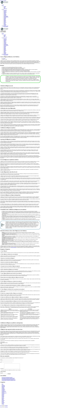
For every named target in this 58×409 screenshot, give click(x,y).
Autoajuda (5, 10)
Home (3, 33)
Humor (5, 19)
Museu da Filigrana (13, 247)
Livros (3, 398)
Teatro (4, 7)
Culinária (5, 14)
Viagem (5, 25)
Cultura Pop (5, 8)
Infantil (5, 48)
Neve (1, 406)
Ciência (5, 13)
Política (5, 23)
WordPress (6, 406)
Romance (5, 24)
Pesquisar (9, 374)
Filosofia (5, 17)
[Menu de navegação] (3, 31)
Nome (1, 359)
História (5, 18)
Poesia (5, 51)
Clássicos (5, 42)
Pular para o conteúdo (3, 0)
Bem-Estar (5, 39)
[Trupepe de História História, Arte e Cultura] (4, 3)
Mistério (5, 20)
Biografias (5, 12)
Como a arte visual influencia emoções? (7, 378)
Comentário (2, 369)
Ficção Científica (6, 45)
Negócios (5, 22)
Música (5, 21)
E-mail (1, 360)
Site (0, 362)
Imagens (5, 6)
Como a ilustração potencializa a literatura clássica (8, 380)
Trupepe (4, 58)
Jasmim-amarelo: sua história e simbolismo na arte (8, 381)
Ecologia (5, 15)
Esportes (5, 11)
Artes (4, 36)
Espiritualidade (6, 16)
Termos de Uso (6, 26)
